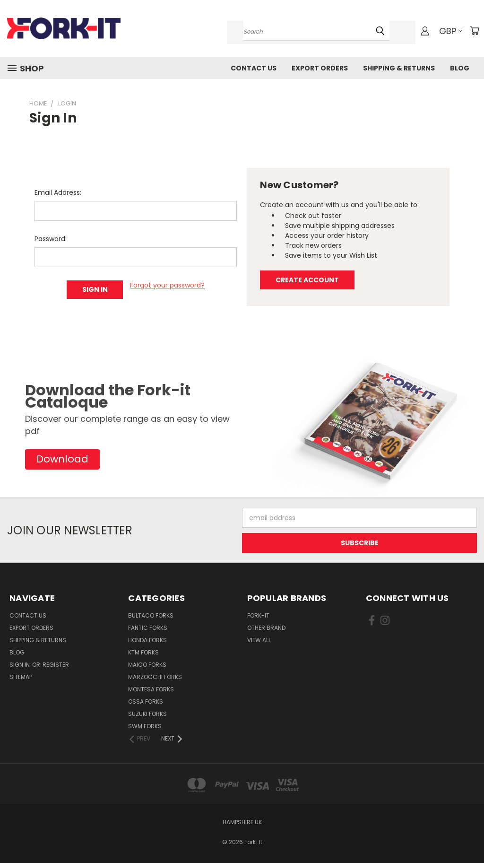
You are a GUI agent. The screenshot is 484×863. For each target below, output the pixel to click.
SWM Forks (145, 726)
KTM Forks (143, 652)
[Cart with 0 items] (474, 30)
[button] (62, 459)
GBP (450, 31)
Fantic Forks (147, 628)
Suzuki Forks (147, 714)
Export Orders (320, 68)
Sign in (20, 665)
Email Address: (58, 192)
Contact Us (254, 68)
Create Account (307, 280)
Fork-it (258, 615)
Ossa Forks (145, 701)
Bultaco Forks (150, 615)
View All (259, 640)
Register (56, 665)
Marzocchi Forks (155, 677)
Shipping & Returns (399, 68)
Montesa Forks (151, 689)
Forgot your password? (167, 285)
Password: (51, 239)
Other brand (266, 628)
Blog (459, 68)
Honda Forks (147, 640)
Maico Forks (147, 665)
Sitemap (20, 677)
